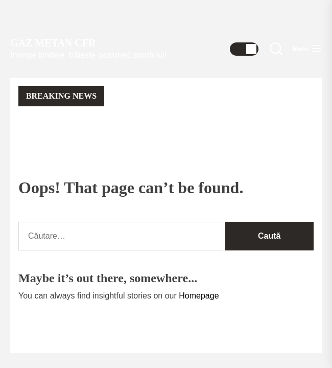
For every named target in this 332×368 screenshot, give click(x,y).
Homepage (199, 295)
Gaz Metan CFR (53, 43)
